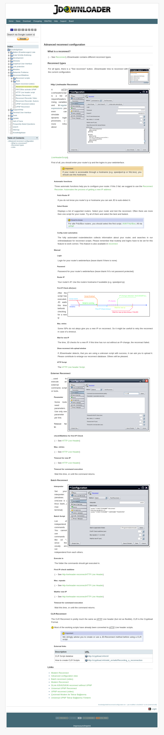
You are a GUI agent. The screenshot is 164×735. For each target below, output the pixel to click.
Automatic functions (63, 181)
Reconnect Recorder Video (26, 98)
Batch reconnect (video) (25, 84)
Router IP (61, 277)
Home (11, 21)
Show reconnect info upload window (71, 348)
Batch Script (59, 516)
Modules (16, 69)
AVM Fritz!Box (128, 223)
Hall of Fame (18, 121)
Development (18, 58)
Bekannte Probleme (21, 72)
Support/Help (18, 110)
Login (59, 256)
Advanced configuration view (64, 676)
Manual (57, 250)
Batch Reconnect (59, 480)
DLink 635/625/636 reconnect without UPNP (71, 685)
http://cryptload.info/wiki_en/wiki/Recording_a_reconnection (115, 660)
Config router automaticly (67, 233)
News (18, 21)
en (12, 30)
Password (61, 266)
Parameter (58, 397)
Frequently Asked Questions (24, 124)
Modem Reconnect (23, 95)
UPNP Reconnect (23, 107)
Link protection (19, 67)
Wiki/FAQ (48, 21)
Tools (18, 81)
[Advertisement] (99, 31)
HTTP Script (62, 362)
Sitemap (16, 130)
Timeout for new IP (62, 458)
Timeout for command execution (68, 469)
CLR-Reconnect (58, 614)
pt (32, 30)
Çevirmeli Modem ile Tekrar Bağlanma (68, 694)
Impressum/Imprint (82, 726)
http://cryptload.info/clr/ (98, 656)
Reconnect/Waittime (21, 75)
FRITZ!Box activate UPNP (26, 89)
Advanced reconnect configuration (29, 87)
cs (15, 30)
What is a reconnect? (19, 143)
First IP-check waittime (64, 569)
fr (26, 30)
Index (10, 46)
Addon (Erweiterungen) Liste (24, 52)
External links (60, 646)
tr (35, 30)
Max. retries (61, 324)
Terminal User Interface (22, 112)
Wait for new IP (63, 338)
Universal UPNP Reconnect (64, 688)
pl (29, 30)
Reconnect (61, 57)
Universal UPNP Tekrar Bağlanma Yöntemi (71, 698)
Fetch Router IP (63, 195)
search (15, 127)
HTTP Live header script (25, 92)
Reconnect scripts (23, 78)
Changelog (37, 21)
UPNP (71, 226)
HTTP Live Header (70, 440)
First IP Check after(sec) (66, 288)
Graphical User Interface (22, 64)
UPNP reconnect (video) (25, 104)
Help (56, 21)
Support (63, 21)
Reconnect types (18, 145)
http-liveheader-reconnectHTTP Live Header (82, 574)
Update (16, 118)
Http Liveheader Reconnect (64, 84)
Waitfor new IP (60, 592)
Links (13, 147)
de (19, 30)
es (23, 30)
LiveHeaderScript (59, 157)
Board (71, 21)
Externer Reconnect (60, 373)
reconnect (113, 244)
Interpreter (58, 486)
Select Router (62, 206)
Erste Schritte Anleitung (22, 55)
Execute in (58, 558)
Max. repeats (59, 580)
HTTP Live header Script (73, 367)
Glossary (16, 61)
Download (27, 21)
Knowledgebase (16, 50)
